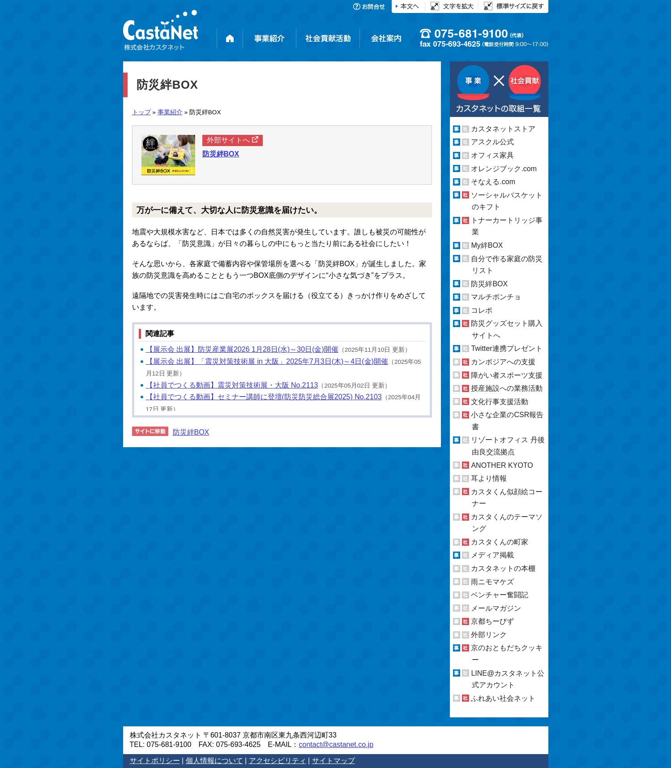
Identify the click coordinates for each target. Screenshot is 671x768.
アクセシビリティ (277, 760)
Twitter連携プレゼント (506, 348)
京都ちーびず (492, 621)
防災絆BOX (191, 432)
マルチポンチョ (496, 297)
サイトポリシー (155, 760)
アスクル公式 (492, 142)
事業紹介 (170, 112)
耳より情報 (489, 478)
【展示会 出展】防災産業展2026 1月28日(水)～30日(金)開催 (242, 349)
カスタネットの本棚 (503, 568)
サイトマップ (333, 760)
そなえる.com (493, 182)
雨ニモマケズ (492, 582)
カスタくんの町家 (499, 542)
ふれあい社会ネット (503, 698)
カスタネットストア (503, 129)
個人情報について (214, 760)
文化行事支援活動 (499, 402)
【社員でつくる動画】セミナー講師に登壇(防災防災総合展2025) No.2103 (264, 397)
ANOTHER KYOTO (502, 465)
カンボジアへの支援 (503, 362)
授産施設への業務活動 (507, 388)
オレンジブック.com (504, 169)
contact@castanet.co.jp (336, 744)
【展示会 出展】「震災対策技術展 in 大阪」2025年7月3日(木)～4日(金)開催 (267, 361)
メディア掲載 (492, 555)
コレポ (481, 310)
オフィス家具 (492, 155)
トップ (141, 112)
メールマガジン (496, 608)
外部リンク (489, 635)
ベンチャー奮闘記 (499, 595)
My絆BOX (487, 245)
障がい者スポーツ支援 (507, 375)
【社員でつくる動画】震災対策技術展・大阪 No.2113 (232, 385)
